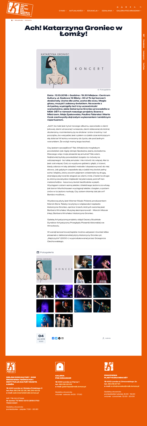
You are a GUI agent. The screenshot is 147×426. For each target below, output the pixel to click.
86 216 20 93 (65, 384)
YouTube (144, 66)
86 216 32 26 (20, 390)
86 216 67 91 (114, 384)
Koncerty (28, 20)
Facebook (144, 43)
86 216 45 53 (33, 390)
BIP (144, 35)
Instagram (144, 55)
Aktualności (77, 11)
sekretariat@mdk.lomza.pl (26, 393)
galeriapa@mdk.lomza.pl (74, 387)
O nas (63, 11)
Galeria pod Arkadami (129, 11)
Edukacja (93, 11)
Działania (108, 11)
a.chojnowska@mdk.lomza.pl (125, 386)
